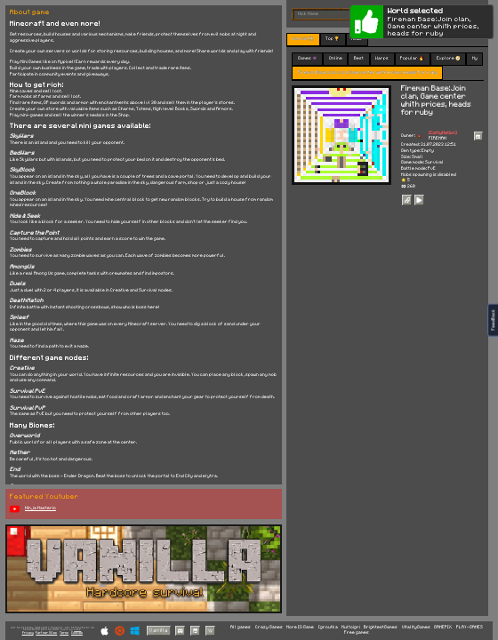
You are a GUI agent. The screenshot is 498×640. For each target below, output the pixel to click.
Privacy (28, 632)
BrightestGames (381, 627)
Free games (356, 632)
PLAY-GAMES (469, 627)
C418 (77, 629)
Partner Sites (46, 632)
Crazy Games (269, 627)
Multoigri (350, 627)
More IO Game (300, 627)
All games (240, 627)
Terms (64, 632)
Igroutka (328, 627)
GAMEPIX (443, 627)
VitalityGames (416, 627)
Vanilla (158, 630)
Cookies (77, 632)
